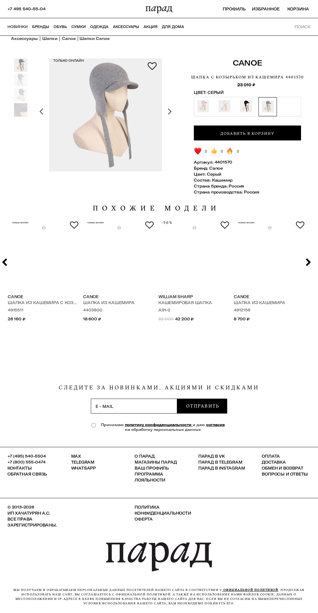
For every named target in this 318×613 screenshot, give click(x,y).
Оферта (144, 519)
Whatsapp (83, 468)
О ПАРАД (145, 456)
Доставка (274, 462)
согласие (215, 424)
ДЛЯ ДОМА (173, 27)
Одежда (99, 27)
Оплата (271, 456)
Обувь (60, 27)
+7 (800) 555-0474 (26, 462)
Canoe (247, 62)
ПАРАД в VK (211, 456)
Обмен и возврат (282, 468)
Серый (214, 174)
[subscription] (134, 406)
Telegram (82, 462)
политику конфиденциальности (159, 424)
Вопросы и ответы (285, 474)
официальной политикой (250, 590)
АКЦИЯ (151, 27)
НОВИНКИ (17, 27)
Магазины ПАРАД (156, 462)
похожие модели (156, 208)
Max (76, 456)
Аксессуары (126, 27)
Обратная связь (27, 474)
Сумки (78, 27)
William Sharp (175, 296)
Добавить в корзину (247, 133)
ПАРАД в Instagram (221, 468)
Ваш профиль (152, 468)
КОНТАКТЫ (19, 468)
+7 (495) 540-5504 (26, 456)
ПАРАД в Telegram (220, 462)
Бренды (40, 27)
